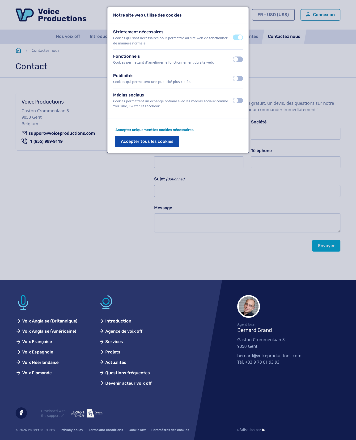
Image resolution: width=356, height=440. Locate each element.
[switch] (238, 37)
